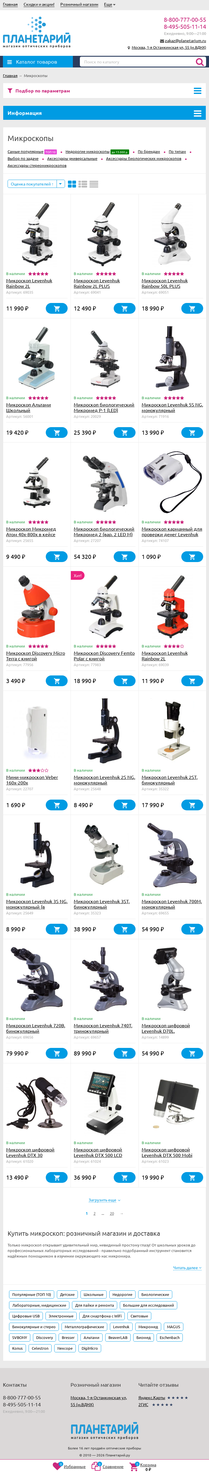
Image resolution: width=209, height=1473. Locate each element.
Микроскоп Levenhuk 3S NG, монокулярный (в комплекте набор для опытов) (37, 909)
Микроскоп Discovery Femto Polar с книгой (104, 655)
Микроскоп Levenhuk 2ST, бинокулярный (170, 779)
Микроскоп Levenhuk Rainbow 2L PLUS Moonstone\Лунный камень (104, 285)
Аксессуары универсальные (72, 158)
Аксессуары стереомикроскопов (37, 165)
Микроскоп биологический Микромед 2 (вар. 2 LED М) (104, 531)
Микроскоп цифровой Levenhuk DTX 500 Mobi (167, 1152)
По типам (177, 151)
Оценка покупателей (32, 183)
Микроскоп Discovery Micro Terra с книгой (35, 655)
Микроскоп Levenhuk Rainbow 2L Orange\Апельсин (165, 658)
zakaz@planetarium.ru (185, 40)
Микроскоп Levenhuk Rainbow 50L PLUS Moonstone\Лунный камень (171, 285)
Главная (10, 4)
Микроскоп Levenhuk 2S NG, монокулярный (104, 779)
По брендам (149, 151)
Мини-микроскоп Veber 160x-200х (32, 779)
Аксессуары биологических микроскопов (143, 158)
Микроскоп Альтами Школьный (28, 407)
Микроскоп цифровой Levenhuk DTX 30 (30, 1152)
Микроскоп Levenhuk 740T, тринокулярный (103, 1028)
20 (112, 1213)
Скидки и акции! (39, 4)
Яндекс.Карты (151, 1397)
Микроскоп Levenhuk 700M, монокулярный (172, 904)
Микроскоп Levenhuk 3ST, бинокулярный (102, 904)
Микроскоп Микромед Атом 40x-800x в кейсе (31, 531)
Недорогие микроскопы (88, 151)
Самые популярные (25, 151)
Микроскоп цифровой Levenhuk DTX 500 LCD (98, 1152)
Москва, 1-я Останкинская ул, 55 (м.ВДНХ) (169, 47)
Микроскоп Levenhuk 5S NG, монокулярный (172, 407)
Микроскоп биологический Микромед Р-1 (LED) (104, 407)
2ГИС (143, 1404)
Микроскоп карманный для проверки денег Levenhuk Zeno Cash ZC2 (172, 534)
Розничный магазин (79, 4)
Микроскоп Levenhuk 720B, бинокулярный (35, 1028)
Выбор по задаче (23, 158)
